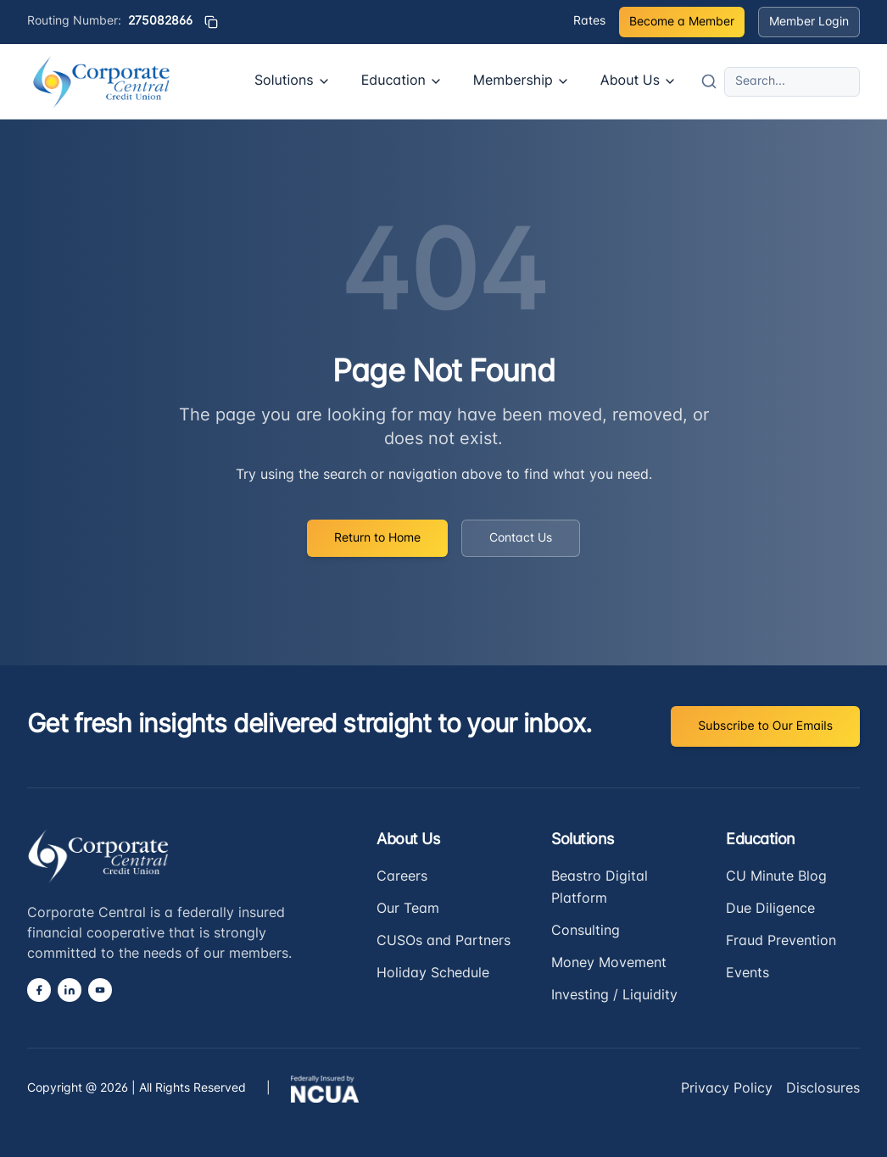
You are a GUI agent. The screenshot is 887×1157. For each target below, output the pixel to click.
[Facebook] (39, 990)
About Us (638, 81)
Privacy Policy (727, 1089)
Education (402, 81)
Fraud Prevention (781, 941)
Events (747, 974)
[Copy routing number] (211, 22)
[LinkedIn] (69, 990)
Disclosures (823, 1089)
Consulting (585, 931)
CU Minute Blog (776, 877)
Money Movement (609, 964)
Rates (589, 21)
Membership (521, 81)
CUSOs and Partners (443, 941)
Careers (402, 877)
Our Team (408, 909)
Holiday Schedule (433, 974)
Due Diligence (770, 909)
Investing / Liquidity (614, 996)
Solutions (292, 81)
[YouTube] (100, 990)
